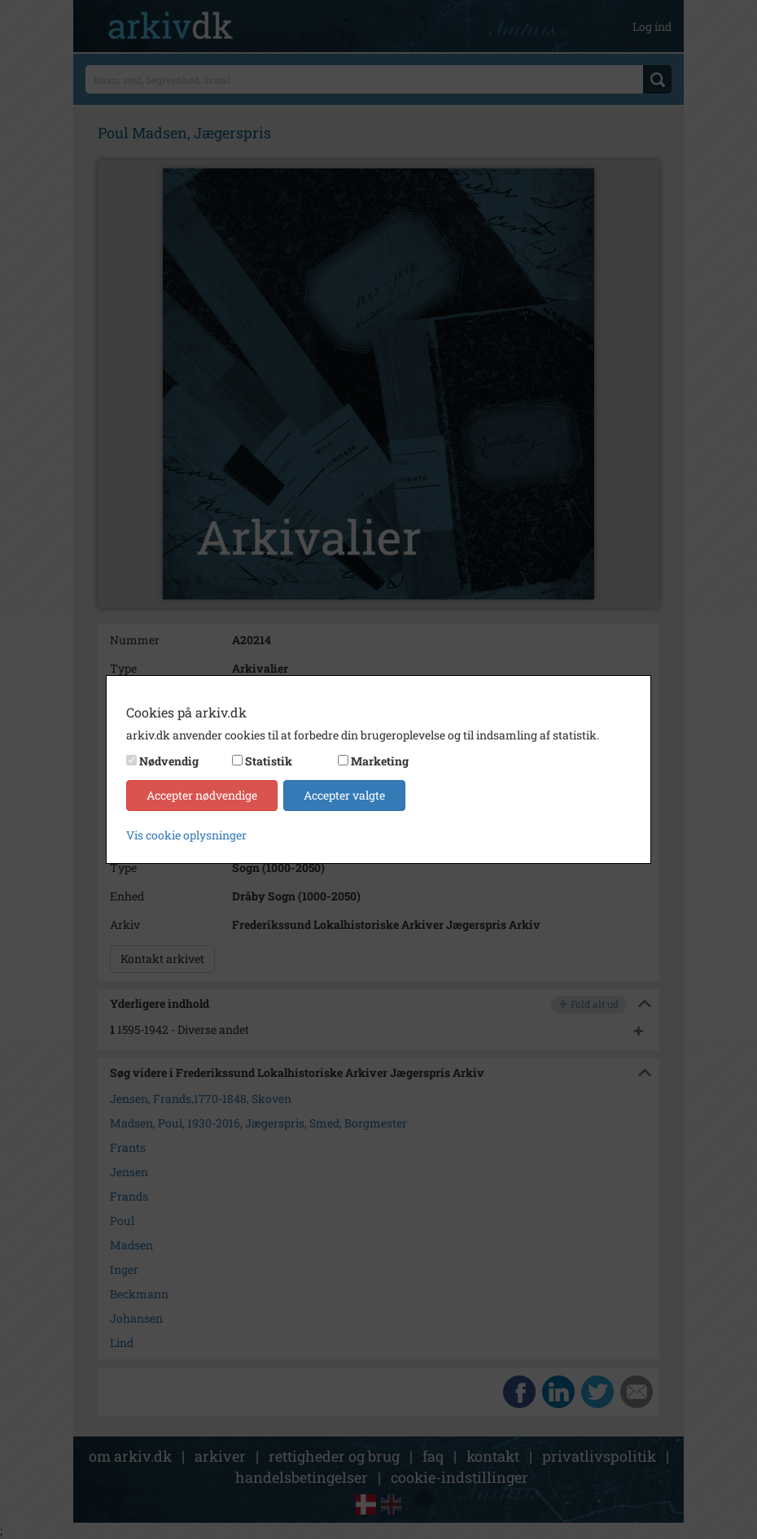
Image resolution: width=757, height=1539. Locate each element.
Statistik (268, 761)
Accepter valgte (344, 795)
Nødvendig (169, 761)
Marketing (380, 761)
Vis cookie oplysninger (186, 835)
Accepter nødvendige (202, 795)
